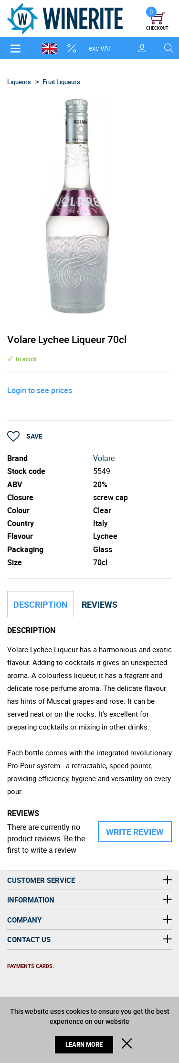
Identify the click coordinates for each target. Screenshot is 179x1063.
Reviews (99, 604)
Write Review (135, 832)
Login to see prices (39, 390)
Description (40, 604)
